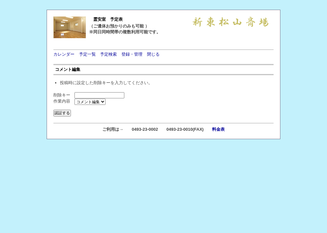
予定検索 (108, 54)
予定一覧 (87, 54)
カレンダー (63, 54)
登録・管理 (131, 54)
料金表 (218, 129)
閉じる (153, 54)
